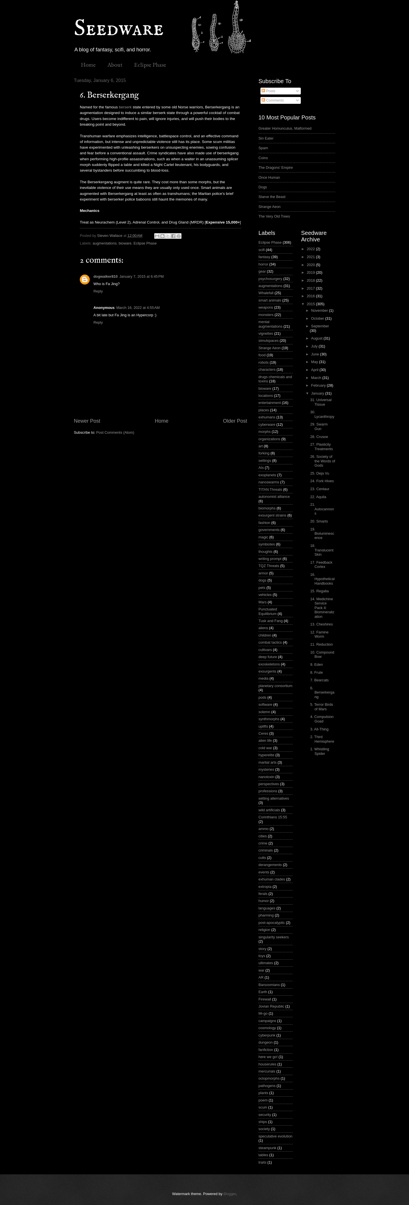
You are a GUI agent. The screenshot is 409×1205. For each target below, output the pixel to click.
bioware (125, 243)
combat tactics (270, 642)
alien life (265, 740)
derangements (270, 865)
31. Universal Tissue (320, 402)
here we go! (267, 1057)
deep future (267, 657)
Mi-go (263, 1013)
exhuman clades (271, 879)
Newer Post (87, 421)
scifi (261, 250)
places (263, 410)
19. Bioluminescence (322, 533)
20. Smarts (319, 521)
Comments (273, 100)
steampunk (267, 1148)
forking (264, 453)
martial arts (267, 762)
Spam (263, 148)
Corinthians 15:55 (272, 817)
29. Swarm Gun (319, 426)
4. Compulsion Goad (321, 719)
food (262, 355)
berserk (125, 107)
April (315, 370)
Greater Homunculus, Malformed (285, 128)
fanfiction (265, 1050)
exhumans (266, 417)
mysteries (266, 769)
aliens (263, 628)
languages (266, 908)
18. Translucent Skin (321, 550)
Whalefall (266, 293)
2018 (311, 280)
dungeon (265, 1042)
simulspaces (268, 340)
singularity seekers (273, 937)
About (114, 65)
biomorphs (267, 508)
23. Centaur (319, 489)
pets (261, 587)
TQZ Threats (268, 566)
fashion (264, 523)
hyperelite (266, 755)
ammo (263, 829)
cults (262, 858)
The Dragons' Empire (275, 167)
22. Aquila (318, 497)
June (315, 354)
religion (264, 930)
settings (264, 460)
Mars (262, 602)
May (315, 362)
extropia (265, 886)
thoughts (265, 551)
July (314, 346)
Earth (262, 992)
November (320, 310)
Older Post (235, 421)
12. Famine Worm (319, 634)
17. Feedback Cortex (321, 564)
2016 (311, 296)
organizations (269, 439)
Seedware (119, 29)
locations (265, 395)
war (261, 970)
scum (262, 1107)
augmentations (104, 243)
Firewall (264, 999)
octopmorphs (268, 1078)
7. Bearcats (319, 680)
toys (261, 956)
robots (263, 362)
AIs (261, 467)
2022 (311, 249)
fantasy (264, 257)
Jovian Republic (271, 1006)
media (263, 678)
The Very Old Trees (274, 216)
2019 (311, 272)
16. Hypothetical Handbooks (322, 578)
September (320, 326)
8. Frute (316, 672)
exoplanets (267, 475)
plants (263, 1093)
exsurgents (267, 671)
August (317, 338)
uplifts (263, 726)
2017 (311, 288)
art (260, 446)
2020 (311, 265)
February (319, 385)
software (265, 704)
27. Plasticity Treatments (321, 446)
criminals (265, 850)
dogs (262, 580)
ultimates (265, 963)
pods (262, 697)
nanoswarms (268, 482)
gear (262, 271)
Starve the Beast (271, 197)
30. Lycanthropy (322, 414)
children (264, 635)
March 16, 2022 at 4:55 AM (138, 308)
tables (263, 1155)
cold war (265, 748)
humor (263, 901)
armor (263, 573)
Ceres (263, 733)
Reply (98, 291)
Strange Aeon (269, 207)
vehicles (265, 595)
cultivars (265, 650)
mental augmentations (270, 324)
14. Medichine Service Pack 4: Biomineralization (322, 608)
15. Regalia (319, 591)
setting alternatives (273, 798)
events (263, 872)
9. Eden (316, 664)
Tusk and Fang (270, 621)
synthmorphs (268, 719)
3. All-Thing (319, 729)
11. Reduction (321, 644)
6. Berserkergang (322, 692)
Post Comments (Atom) (115, 432)
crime (262, 843)
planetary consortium (275, 686)
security (264, 1115)
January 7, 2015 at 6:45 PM (141, 276)
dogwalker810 (105, 276)
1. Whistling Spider (319, 751)
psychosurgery (270, 279)
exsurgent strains (272, 515)
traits (262, 1162)
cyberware (266, 424)
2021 (311, 257)
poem (263, 1100)
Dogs (262, 187)
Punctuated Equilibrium (267, 611)
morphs (264, 431)
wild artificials (269, 810)
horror (263, 264)
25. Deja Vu (319, 473)
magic (263, 537)
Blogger (230, 1194)
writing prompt (269, 559)
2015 (311, 304)
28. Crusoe (319, 437)
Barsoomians (269, 985)
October (318, 318)
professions (267, 791)
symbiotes (266, 544)
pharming (266, 915)
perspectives (268, 784)
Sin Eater (266, 138)
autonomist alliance (274, 496)
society (264, 1129)
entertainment (269, 403)
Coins (263, 158)
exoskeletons (269, 664)
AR (261, 977)
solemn (264, 712)
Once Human (269, 177)
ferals (262, 894)
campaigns (267, 1021)
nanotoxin (266, 777)
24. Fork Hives (322, 481)
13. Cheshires (321, 624)
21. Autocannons (322, 508)
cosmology (267, 1028)
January (318, 393)
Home (88, 65)
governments (268, 530)
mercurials (266, 1071)
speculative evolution (275, 1136)
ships (262, 1122)
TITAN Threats (270, 489)
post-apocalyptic (271, 922)
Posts (268, 91)
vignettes (265, 333)
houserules (267, 1064)
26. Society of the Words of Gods (322, 460)
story (262, 949)
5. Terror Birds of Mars (321, 706)
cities (262, 836)
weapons (265, 307)
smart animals (269, 300)
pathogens (267, 1086)
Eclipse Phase (150, 65)
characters (267, 369)
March (316, 378)
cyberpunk (266, 1035)
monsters (266, 315)
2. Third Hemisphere (322, 739)
